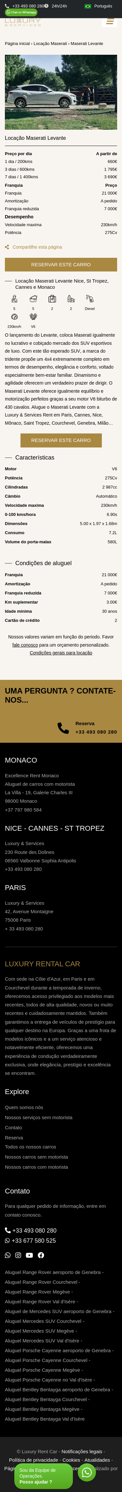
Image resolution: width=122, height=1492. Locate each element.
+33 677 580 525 (34, 1240)
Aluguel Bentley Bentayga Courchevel (46, 1399)
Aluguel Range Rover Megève (37, 1292)
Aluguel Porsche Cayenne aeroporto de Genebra (58, 1350)
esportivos (101, 351)
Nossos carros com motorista (36, 1167)
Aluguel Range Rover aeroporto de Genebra (53, 1272)
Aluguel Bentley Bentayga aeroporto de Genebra (57, 1389)
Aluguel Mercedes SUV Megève (39, 1331)
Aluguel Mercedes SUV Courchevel (43, 1321)
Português (98, 6)
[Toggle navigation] (109, 21)
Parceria (74, 1468)
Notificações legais (81, 1451)
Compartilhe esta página (33, 247)
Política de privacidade (33, 1460)
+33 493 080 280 (96, 732)
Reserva (14, 1137)
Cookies (71, 1460)
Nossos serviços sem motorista (39, 1117)
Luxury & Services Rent (28, 423)
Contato (13, 1127)
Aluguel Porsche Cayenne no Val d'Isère (48, 1379)
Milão (103, 431)
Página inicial (17, 43)
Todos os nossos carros (30, 1146)
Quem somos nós (24, 1107)
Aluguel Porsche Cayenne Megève (42, 1370)
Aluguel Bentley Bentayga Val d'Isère (45, 1419)
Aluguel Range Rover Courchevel (41, 1282)
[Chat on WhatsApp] (21, 12)
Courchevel (63, 431)
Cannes (82, 423)
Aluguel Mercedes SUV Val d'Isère (42, 1340)
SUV (75, 359)
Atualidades (97, 1460)
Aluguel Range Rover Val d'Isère (40, 1301)
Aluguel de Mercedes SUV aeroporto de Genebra (58, 1311)
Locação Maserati (50, 43)
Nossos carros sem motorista (36, 1157)
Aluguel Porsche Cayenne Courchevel (46, 1360)
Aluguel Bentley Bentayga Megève (42, 1409)
